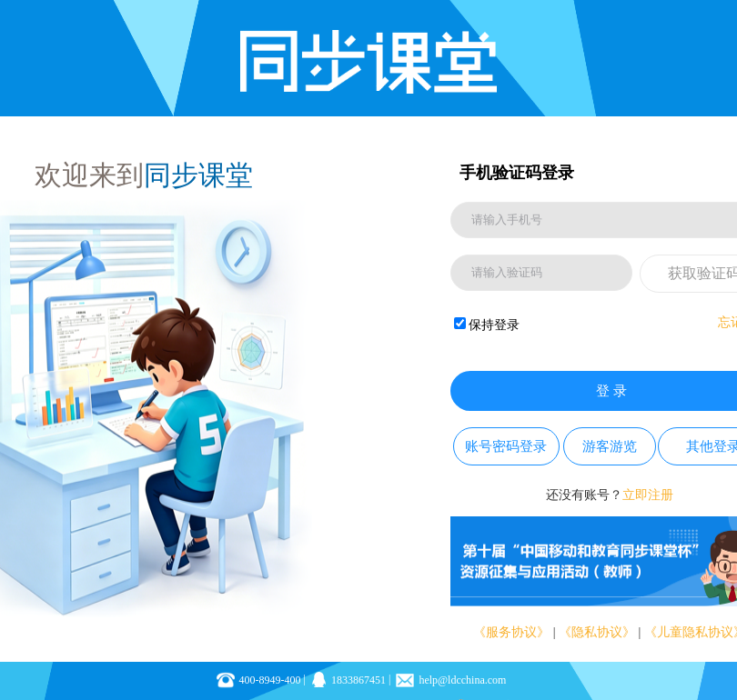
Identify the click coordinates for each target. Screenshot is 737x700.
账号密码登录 (506, 446)
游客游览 (609, 446)
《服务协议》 (511, 632)
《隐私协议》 (597, 632)
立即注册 (647, 495)
